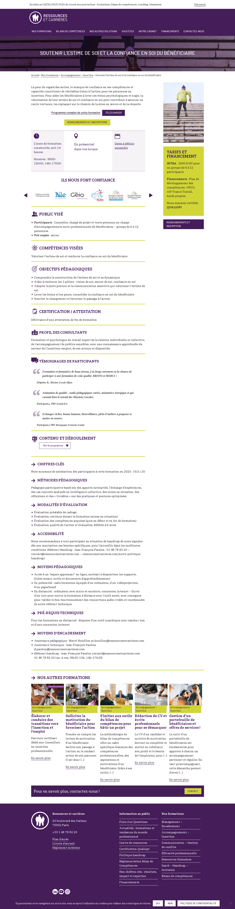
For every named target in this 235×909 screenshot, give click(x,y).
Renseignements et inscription (178, 224)
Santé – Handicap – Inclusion (175, 868)
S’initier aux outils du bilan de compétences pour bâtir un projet (116, 722)
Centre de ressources (133, 843)
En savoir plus (41, 758)
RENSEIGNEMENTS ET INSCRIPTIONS (87, 122)
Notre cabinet (148, 31)
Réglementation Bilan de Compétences (136, 863)
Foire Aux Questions (133, 822)
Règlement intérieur (66, 848)
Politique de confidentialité (198, 903)
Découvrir (200, 4)
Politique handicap (132, 855)
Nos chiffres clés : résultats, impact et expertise (138, 874)
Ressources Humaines (176, 859)
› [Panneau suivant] (151, 195)
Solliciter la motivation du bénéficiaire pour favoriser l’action (80, 722)
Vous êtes (128, 31)
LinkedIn (55, 891)
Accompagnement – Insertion (175, 834)
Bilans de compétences (70, 31)
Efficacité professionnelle (179, 853)
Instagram (67, 891)
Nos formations (41, 31)
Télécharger (113, 113)
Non (170, 903)
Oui (158, 903)
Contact (193, 791)
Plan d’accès (60, 839)
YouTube (61, 891)
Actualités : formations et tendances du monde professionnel (136, 832)
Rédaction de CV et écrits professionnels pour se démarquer (151, 722)
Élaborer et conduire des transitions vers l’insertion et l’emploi (44, 724)
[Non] (230, 903)
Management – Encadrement (172, 824)
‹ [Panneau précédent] (25, 195)
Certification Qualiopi (134, 849)
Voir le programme (53, 445)
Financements (170, 31)
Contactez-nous (193, 31)
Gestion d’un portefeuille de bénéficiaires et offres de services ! (184, 722)
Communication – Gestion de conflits (180, 845)
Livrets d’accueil (63, 843)
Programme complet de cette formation (75, 112)
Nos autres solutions (103, 31)
